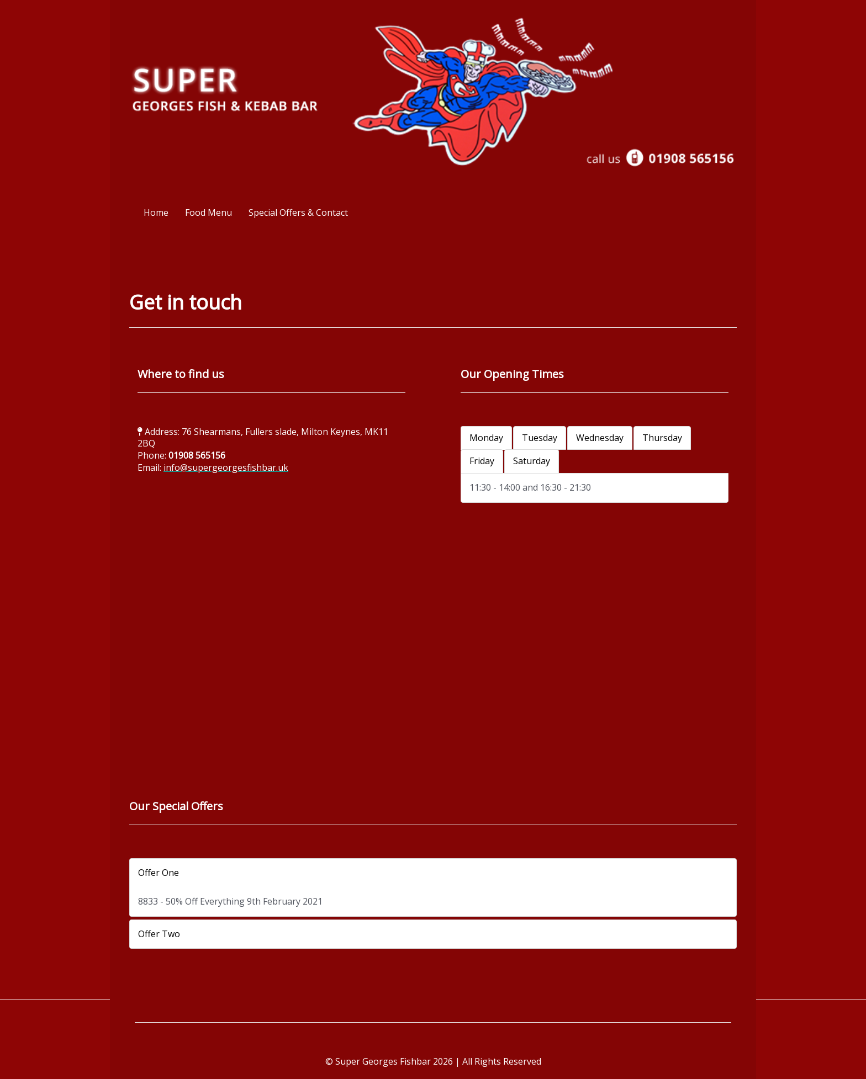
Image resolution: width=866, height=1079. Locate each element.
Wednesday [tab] (600, 438)
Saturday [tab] (531, 461)
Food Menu (208, 212)
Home (156, 212)
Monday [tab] (486, 438)
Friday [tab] (481, 461)
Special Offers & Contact (298, 212)
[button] (433, 873)
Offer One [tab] (158, 873)
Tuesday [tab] (539, 438)
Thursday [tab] (662, 438)
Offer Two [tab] (159, 934)
